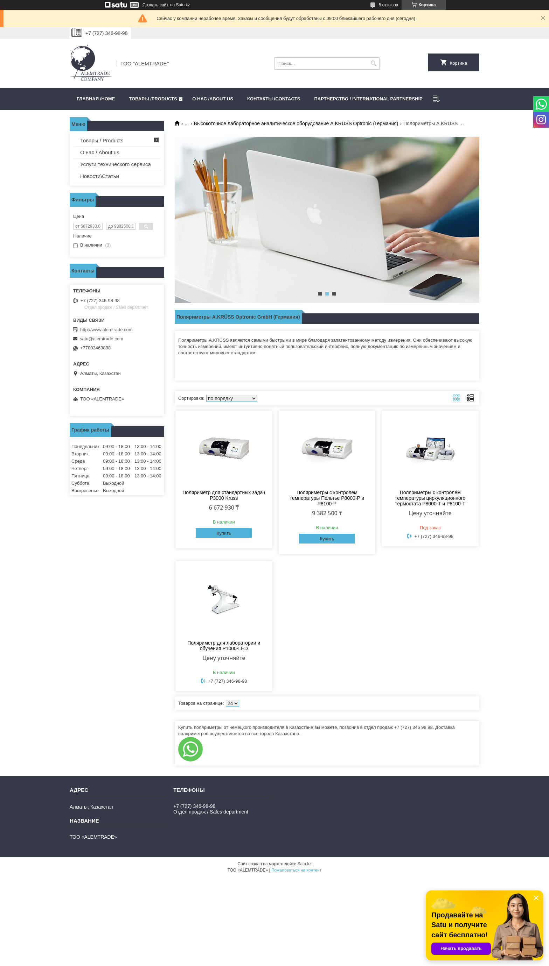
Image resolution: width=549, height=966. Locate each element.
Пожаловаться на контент (296, 870)
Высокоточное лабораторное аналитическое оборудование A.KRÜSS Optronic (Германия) (296, 123)
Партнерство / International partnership (368, 98)
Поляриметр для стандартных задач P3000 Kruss (223, 495)
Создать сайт (155, 4)
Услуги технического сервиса (115, 164)
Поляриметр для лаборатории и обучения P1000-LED (223, 645)
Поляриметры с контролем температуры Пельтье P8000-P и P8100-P (327, 498)
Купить (224, 533)
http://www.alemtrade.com (106, 329)
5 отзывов (388, 4)
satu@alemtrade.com (101, 338)
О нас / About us (99, 152)
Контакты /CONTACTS (273, 98)
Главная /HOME (96, 98)
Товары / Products (101, 140)
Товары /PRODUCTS (153, 98)
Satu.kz (304, 863)
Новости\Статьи (99, 176)
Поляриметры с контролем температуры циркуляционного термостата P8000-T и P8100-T (430, 498)
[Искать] (373, 63)
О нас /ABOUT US (212, 98)
